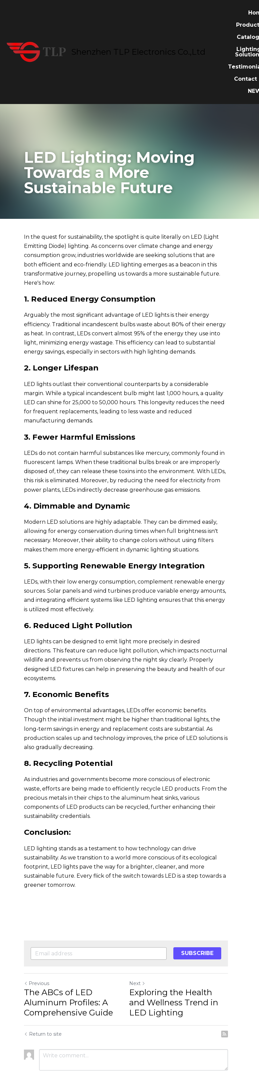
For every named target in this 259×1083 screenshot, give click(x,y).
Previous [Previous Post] (36, 956)
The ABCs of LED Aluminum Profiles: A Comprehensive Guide (68, 975)
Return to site (43, 1006)
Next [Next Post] (141, 956)
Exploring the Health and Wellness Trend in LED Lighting (183, 975)
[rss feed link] (231, 1006)
